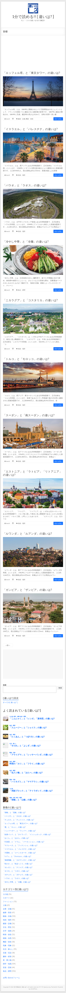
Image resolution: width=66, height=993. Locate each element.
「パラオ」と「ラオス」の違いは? (24, 185)
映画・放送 (7, 934)
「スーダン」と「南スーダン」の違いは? (28, 415)
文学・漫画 (7, 931)
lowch (8, 119)
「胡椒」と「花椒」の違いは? (14, 812)
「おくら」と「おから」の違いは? (16, 838)
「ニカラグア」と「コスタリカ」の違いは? (30, 300)
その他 (5, 894)
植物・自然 (7, 938)
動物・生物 (7, 916)
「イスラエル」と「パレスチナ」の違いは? (30, 129)
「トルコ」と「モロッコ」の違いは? (26, 359)
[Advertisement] (33, 51)
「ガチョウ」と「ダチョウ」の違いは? (17, 875)
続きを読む (58, 119)
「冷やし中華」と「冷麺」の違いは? (26, 241)
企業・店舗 (7, 909)
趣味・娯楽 (7, 956)
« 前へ (8, 645)
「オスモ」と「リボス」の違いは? (16, 871)
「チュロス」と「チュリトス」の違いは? (18, 820)
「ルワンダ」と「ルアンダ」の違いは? (27, 533)
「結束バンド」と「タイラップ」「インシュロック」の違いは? (27, 834)
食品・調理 (21, 290)
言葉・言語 (7, 953)
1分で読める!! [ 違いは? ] (33, 16)
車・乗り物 (7, 960)
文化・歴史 (7, 927)
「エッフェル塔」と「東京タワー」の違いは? (31, 72)
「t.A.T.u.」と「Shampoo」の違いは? (17, 856)
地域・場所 (21, 175)
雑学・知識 (7, 964)
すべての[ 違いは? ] (10, 702)
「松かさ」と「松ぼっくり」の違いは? (17, 864)
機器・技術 (29, 119)
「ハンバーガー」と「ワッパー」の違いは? (19, 831)
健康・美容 (7, 912)
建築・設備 (21, 119)
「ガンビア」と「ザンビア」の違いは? (27, 589)
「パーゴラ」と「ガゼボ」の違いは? (17, 816)
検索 (4, 685)
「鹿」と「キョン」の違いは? (14, 827)
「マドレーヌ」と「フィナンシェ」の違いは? (20, 845)
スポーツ (6, 898)
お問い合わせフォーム (11, 978)
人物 (4, 905)
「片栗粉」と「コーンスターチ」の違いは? (19, 853)
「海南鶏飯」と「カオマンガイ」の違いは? (19, 860)
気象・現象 (7, 945)
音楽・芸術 (7, 967)
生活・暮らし (8, 949)
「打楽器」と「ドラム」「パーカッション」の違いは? (23, 842)
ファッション (8, 901)
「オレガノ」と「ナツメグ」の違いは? (17, 867)
